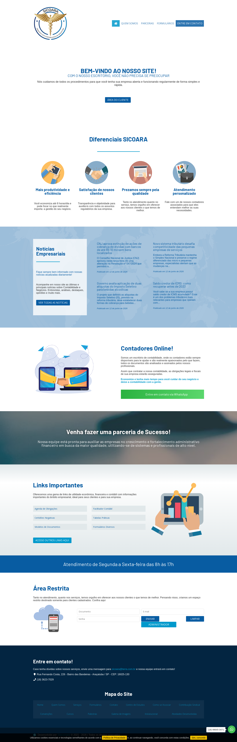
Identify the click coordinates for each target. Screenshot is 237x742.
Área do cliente (117, 100)
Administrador (189, 621)
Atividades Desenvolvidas (184, 713)
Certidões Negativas (45, 517)
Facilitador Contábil (102, 508)
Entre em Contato (189, 23)
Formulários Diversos (104, 526)
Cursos (70, 713)
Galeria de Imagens (121, 713)
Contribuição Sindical (189, 704)
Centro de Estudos (135, 704)
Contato (114, 704)
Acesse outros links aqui (52, 540)
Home (40, 704)
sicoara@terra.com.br (124, 669)
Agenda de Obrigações (46, 508)
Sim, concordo (198, 737)
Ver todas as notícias (53, 302)
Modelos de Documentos (47, 526)
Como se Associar (162, 704)
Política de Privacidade (114, 737)
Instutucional (151, 713)
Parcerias (147, 23)
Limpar (165, 621)
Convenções (46, 713)
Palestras (92, 713)
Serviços (77, 704)
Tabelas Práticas (101, 517)
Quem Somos (129, 23)
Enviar (149, 621)
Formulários (165, 23)
